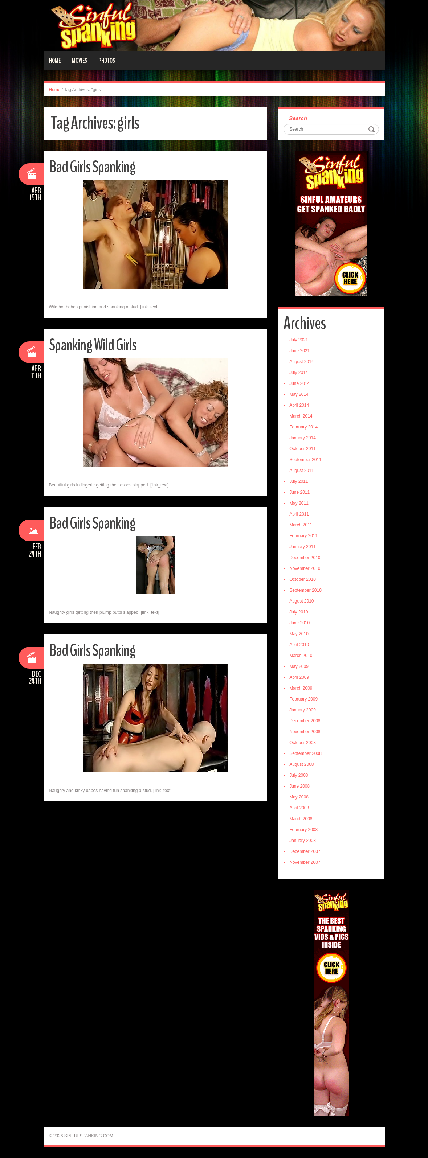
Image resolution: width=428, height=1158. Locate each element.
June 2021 (299, 350)
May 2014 (299, 394)
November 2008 (304, 731)
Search (298, 118)
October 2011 (302, 448)
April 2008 (299, 807)
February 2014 (303, 427)
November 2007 (304, 862)
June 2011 (299, 492)
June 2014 (299, 383)
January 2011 (302, 546)
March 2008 (300, 818)
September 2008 (305, 753)
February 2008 (303, 829)
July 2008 (298, 775)
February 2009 (303, 699)
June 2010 (299, 622)
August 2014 (301, 361)
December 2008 (304, 720)
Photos (106, 60)
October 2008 (302, 742)
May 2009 (299, 666)
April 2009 (299, 677)
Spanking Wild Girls (92, 345)
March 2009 (300, 688)
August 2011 (301, 470)
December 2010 (304, 557)
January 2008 (302, 840)
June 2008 (299, 786)
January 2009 (302, 710)
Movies (79, 60)
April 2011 (299, 514)
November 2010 (304, 568)
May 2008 (299, 797)
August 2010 (301, 601)
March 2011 (300, 524)
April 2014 (299, 405)
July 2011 (298, 481)
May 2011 (299, 503)
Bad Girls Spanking (92, 167)
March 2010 (300, 655)
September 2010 (305, 590)
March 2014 (300, 416)
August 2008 (301, 764)
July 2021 (298, 339)
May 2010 (299, 633)
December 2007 (304, 851)
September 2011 (305, 459)
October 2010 (302, 579)
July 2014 (298, 372)
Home (55, 60)
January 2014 (302, 437)
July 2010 (298, 612)
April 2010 (299, 644)
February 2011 (303, 535)
